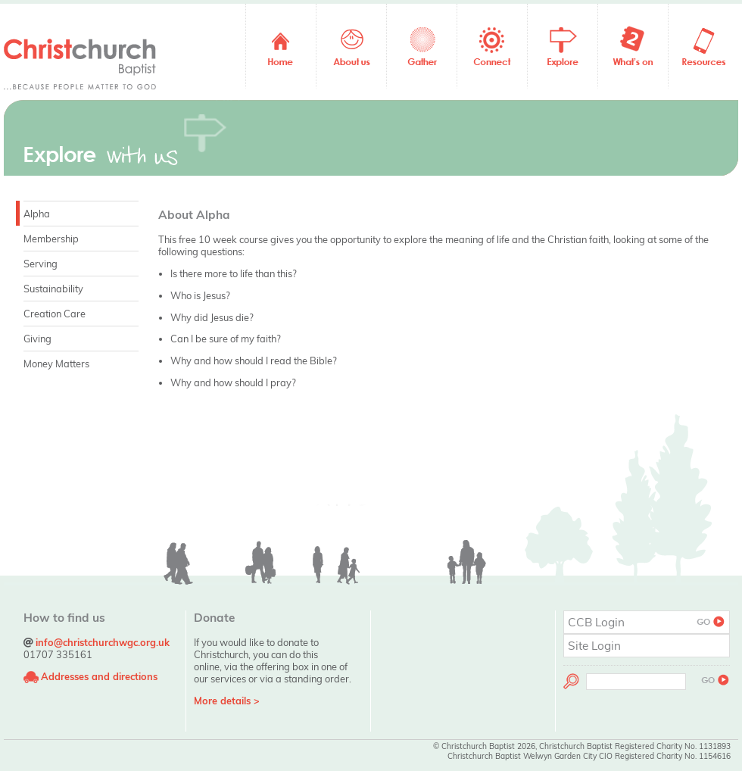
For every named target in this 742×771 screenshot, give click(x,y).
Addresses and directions (99, 676)
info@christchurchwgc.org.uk (103, 642)
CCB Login (646, 622)
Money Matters (56, 363)
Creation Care (54, 313)
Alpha (36, 214)
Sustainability (53, 288)
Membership (51, 239)
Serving (40, 264)
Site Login (594, 645)
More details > (227, 701)
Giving (37, 338)
